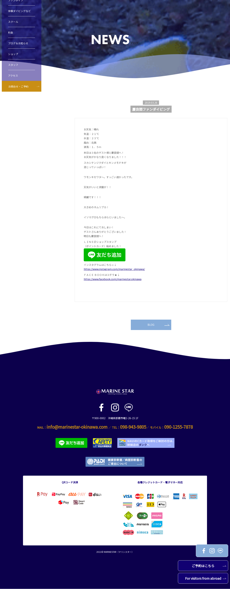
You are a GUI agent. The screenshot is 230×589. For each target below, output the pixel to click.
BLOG (158, 325)
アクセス (13, 81)
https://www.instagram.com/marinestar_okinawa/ (114, 269)
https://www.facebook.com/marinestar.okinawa (112, 279)
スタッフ (13, 70)
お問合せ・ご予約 (18, 92)
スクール (13, 27)
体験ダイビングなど (19, 16)
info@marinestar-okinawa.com (77, 427)
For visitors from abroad (205, 578)
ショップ (13, 60)
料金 (10, 38)
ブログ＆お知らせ (18, 49)
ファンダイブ (15, 6)
